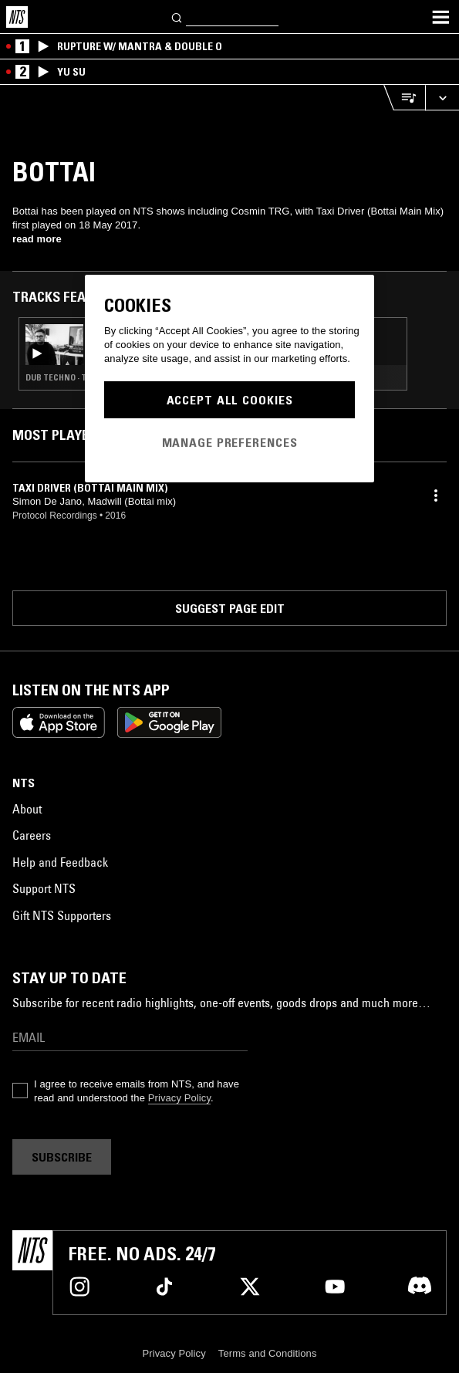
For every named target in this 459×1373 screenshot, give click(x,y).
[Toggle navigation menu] (440, 17)
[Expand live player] (442, 97)
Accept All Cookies (230, 400)
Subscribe (62, 1157)
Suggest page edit (230, 608)
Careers (31, 835)
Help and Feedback (60, 862)
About (27, 809)
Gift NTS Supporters (61, 915)
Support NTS (44, 888)
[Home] (17, 17)
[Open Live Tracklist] (404, 97)
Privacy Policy (179, 1098)
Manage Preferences (230, 442)
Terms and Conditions (267, 1353)
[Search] (177, 16)
